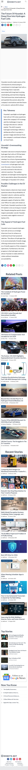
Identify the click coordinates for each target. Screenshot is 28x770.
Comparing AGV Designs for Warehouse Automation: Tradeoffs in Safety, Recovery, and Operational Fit (14, 471)
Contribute (20, 764)
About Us (9, 761)
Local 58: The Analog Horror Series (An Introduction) (16, 666)
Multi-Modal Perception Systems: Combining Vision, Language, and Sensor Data (12, 514)
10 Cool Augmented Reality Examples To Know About (16, 635)
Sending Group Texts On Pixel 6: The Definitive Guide (17, 651)
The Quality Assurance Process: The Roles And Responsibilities (9, 689)
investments (5, 164)
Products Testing (9, 764)
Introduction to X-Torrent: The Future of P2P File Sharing (17, 643)
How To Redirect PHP (15, 658)
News (3, 31)
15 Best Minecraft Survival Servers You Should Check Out (10, 699)
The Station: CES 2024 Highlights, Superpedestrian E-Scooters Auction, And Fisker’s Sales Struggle (13, 358)
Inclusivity (19, 763)
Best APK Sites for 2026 (9, 555)
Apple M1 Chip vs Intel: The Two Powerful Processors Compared (10, 702)
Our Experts (18, 761)
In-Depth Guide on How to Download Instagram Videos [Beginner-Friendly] (11, 692)
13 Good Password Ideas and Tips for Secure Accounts (11, 696)
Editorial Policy (9, 763)
